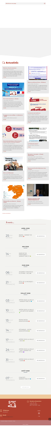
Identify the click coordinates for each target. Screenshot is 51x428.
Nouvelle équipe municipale (9, 70)
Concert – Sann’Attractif (24, 380)
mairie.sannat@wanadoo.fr (8, 419)
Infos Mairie (11, 72)
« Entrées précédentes (6, 216)
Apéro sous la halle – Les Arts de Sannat (26, 313)
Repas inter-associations (23, 323)
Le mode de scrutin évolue (34, 115)
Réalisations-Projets (15, 177)
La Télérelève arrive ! (33, 146)
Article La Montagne (8, 175)
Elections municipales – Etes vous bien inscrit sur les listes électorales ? (12, 144)
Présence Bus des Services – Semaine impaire (12, 204)
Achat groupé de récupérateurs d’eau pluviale (37, 171)
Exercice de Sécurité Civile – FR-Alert (37, 85)
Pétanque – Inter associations (25, 332)
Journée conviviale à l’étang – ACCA (26, 275)
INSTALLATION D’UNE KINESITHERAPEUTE (34, 202)
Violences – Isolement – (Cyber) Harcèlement (35, 157)
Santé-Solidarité (39, 159)
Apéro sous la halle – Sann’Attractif (26, 303)
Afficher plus (25, 389)
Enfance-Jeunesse (13, 120)
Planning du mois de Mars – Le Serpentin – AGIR (13, 118)
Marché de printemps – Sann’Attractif (24, 257)
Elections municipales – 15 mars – (11, 101)
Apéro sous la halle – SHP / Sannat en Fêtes (26, 353)
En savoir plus (41, 238)
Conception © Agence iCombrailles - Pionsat (8, 423)
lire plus (4, 79)
